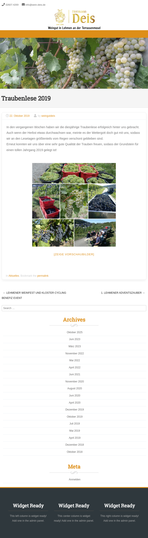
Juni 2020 (74, 395)
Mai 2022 (74, 360)
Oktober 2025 (75, 332)
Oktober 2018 (75, 451)
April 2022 (74, 367)
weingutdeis (48, 115)
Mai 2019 (74, 430)
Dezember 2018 (74, 444)
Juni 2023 (74, 339)
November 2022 (74, 353)
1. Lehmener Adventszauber (123, 292)
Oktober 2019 (75, 416)
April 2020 (74, 402)
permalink (42, 275)
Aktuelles (14, 275)
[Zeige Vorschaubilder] (74, 254)
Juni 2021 (74, 374)
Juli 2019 (74, 423)
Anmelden (74, 479)
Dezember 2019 (74, 409)
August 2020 (74, 388)
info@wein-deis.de (36, 4)
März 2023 (75, 346)
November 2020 (74, 381)
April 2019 (74, 437)
